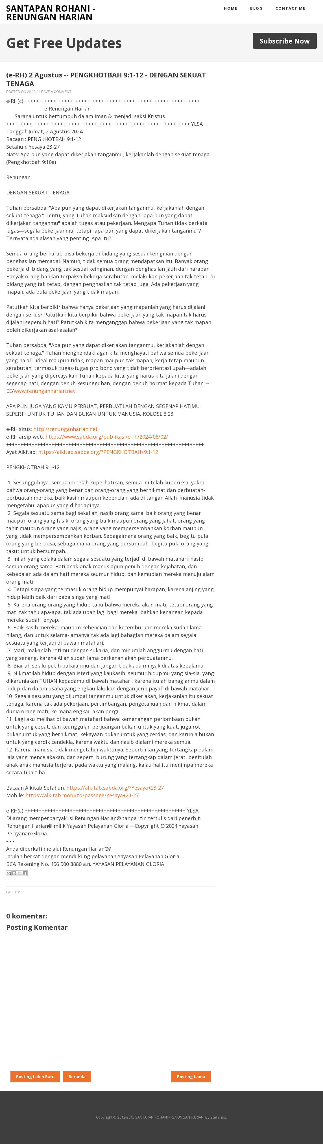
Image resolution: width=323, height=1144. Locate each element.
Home (230, 8)
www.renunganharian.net (44, 390)
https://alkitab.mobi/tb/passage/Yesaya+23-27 (82, 795)
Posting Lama (191, 1076)
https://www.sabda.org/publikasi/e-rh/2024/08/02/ (106, 436)
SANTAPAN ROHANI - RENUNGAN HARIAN (50, 13)
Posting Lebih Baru (35, 1076)
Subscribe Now (285, 41)
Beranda (77, 1076)
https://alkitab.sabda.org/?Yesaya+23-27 (115, 787)
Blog (256, 8)
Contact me (290, 8)
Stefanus (218, 1117)
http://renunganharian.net (65, 429)
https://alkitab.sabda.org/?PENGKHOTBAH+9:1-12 (98, 451)
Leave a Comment (55, 92)
